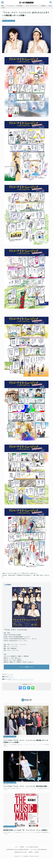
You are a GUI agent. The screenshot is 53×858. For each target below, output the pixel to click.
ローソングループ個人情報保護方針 (39, 847)
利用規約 (22, 845)
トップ (16, 845)
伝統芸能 (43, 5)
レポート (5, 20)
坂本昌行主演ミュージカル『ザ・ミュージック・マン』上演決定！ (26, 829)
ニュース (6, 824)
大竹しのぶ (15, 678)
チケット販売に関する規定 (32, 845)
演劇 (2, 5)
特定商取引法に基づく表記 (20, 850)
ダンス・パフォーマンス (32, 5)
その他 (3, 7)
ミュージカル (10, 5)
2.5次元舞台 (19, 5)
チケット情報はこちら (26, 666)
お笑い (50, 5)
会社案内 (37, 850)
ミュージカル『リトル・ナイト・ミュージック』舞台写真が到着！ (26, 785)
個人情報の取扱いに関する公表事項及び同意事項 (17, 847)
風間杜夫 (10, 678)
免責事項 (31, 850)
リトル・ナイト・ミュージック (26, 678)
